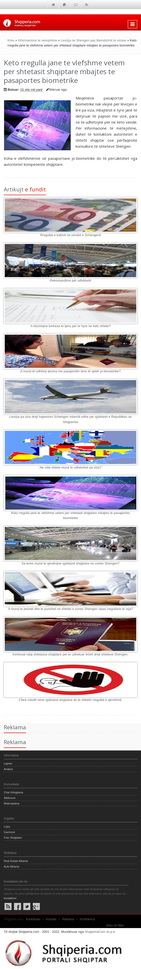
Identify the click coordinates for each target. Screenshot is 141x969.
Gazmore (9, 832)
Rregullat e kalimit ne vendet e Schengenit (70, 235)
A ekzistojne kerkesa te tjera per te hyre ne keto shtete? (70, 326)
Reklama (68, 919)
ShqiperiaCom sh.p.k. (100, 932)
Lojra (7, 826)
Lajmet (8, 763)
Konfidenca (87, 919)
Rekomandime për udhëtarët (70, 280)
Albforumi (9, 797)
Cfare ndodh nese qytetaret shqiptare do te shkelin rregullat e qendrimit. (70, 700)
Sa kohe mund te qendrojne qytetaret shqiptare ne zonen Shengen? (70, 563)
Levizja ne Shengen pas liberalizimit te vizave (93, 40)
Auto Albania (11, 866)
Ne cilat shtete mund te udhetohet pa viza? (70, 467)
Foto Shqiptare (13, 837)
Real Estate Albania (16, 860)
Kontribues (33, 919)
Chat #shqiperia (13, 792)
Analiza (8, 769)
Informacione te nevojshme (37, 40)
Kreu (11, 40)
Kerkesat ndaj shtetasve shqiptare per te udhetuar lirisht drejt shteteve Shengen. (70, 654)
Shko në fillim (115, 925)
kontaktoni (10, 898)
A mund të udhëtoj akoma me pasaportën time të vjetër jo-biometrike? (70, 371)
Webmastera (11, 803)
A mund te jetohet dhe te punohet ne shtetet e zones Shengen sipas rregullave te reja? (70, 609)
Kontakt (51, 919)
